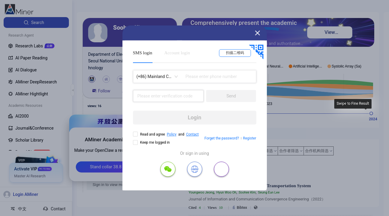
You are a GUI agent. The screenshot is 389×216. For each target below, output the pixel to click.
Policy (171, 134)
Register (249, 138)
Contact (192, 134)
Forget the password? (221, 138)
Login (194, 117)
